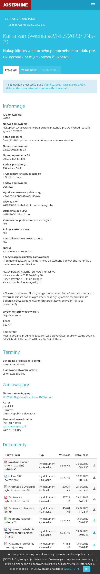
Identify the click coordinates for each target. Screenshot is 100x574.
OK (86, 569)
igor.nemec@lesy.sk (15, 426)
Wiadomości (29, 70)
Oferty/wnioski (50, 70)
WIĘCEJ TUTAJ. (71, 568)
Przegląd (11, 70)
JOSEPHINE (15, 4)
